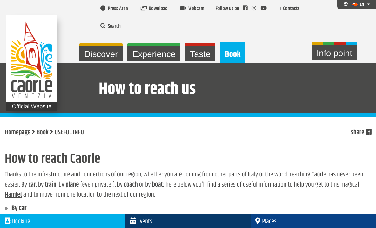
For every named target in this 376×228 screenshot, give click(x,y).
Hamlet (13, 195)
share (361, 133)
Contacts (289, 9)
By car (19, 208)
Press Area (114, 9)
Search (110, 26)
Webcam (192, 9)
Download (154, 9)
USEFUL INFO (69, 133)
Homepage (17, 133)
